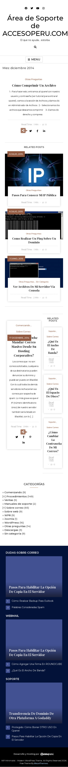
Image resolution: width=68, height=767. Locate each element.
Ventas (8, 500)
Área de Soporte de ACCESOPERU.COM (35, 25)
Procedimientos (16, 496)
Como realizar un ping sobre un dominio (34, 240)
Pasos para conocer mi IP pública (34, 195)
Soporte (52, 331)
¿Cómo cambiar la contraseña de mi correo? (54, 441)
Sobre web (11, 511)
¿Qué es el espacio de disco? (52, 392)
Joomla (9, 518)
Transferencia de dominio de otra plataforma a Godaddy (31, 715)
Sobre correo (14, 507)
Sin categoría (12, 533)
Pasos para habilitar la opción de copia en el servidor (32, 589)
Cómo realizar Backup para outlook (32, 600)
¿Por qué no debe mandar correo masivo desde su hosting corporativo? (23, 346)
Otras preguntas (15, 526)
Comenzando (13, 492)
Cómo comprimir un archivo (34, 85)
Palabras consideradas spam (28, 607)
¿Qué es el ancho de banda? (53, 347)
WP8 (7, 515)
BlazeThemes (41, 763)
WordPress (11, 522)
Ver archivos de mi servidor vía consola (34, 288)
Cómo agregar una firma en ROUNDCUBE (37, 664)
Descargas (11, 530)
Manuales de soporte (18, 503)
